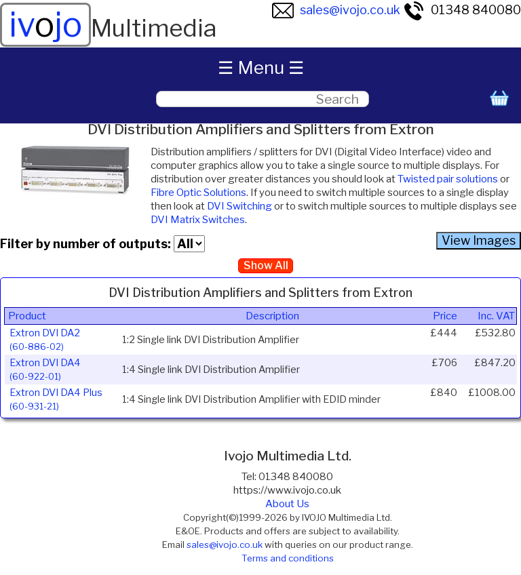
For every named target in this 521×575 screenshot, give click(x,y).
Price (445, 316)
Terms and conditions (288, 558)
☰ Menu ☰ (261, 67)
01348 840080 (462, 10)
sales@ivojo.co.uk (336, 10)
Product (27, 316)
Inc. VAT (496, 316)
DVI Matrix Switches (198, 220)
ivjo (45, 24)
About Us (287, 504)
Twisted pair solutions (448, 179)
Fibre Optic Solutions (198, 192)
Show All (266, 265)
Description (272, 316)
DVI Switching (239, 206)
